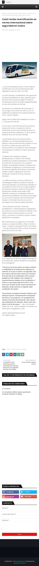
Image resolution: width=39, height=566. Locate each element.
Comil (8, 349)
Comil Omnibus (15, 349)
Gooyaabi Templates (19, 563)
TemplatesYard (20, 561)
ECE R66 (14, 13)
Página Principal (6, 13)
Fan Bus (6, 30)
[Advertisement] (19, 47)
